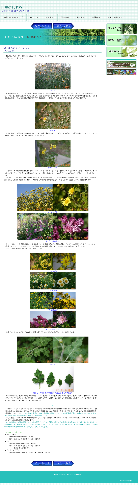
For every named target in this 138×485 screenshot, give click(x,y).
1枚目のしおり (121, 52)
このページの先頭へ (125, 481)
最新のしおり (121, 40)
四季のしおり (34, 9)
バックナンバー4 (121, 28)
